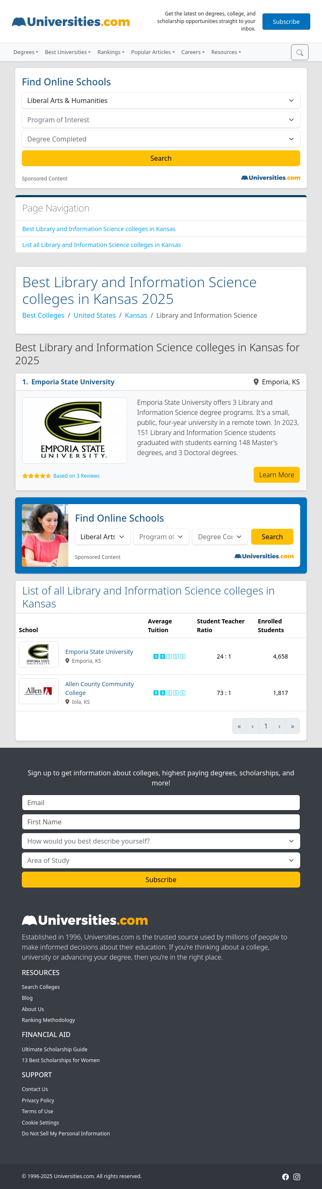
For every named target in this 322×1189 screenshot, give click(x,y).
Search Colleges (41, 987)
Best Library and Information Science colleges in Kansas (99, 229)
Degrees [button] (23, 52)
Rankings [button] (108, 52)
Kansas (136, 315)
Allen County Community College (99, 688)
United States (95, 315)
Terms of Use (37, 1111)
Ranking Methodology (48, 1020)
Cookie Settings (40, 1122)
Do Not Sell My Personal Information (66, 1133)
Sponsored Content (45, 179)
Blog (27, 997)
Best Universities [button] (66, 52)
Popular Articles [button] (151, 52)
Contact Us (35, 1089)
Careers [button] (191, 52)
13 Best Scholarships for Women (61, 1060)
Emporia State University (72, 381)
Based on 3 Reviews (76, 475)
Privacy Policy (38, 1100)
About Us (33, 1009)
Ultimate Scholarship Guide (55, 1049)
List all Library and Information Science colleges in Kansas (101, 245)
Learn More (276, 474)
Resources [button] (224, 52)
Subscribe (286, 22)
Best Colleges (43, 315)
